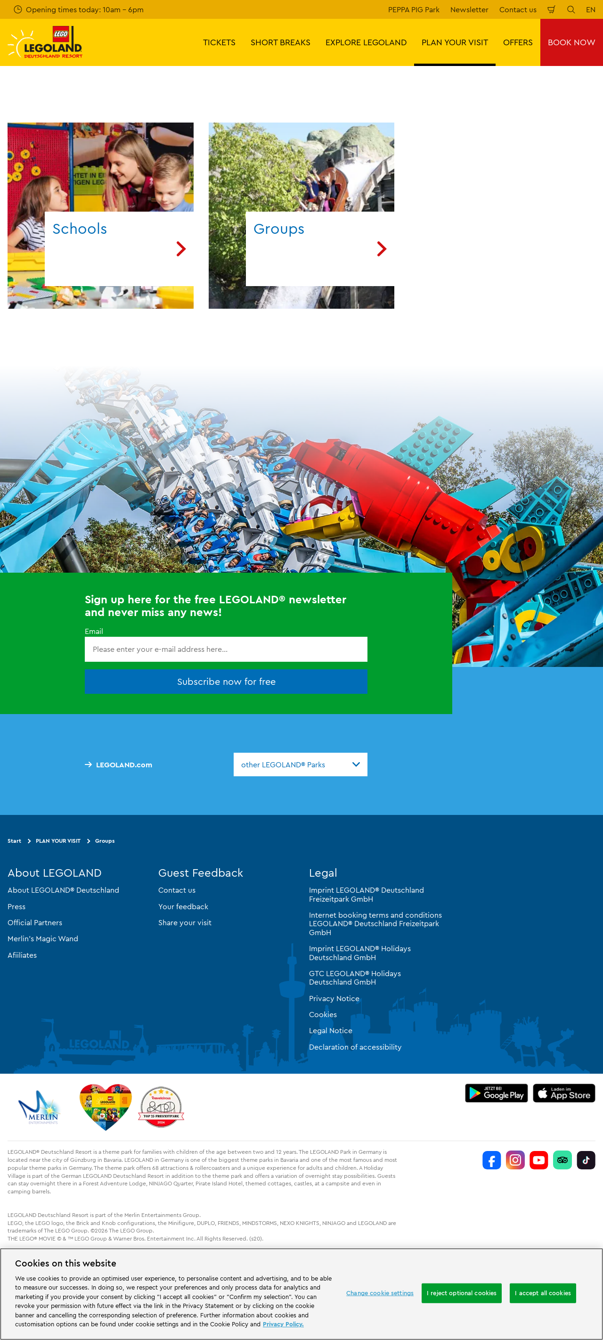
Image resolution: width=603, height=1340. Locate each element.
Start (14, 840)
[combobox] (300, 764)
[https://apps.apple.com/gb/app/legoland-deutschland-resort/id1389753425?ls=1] (564, 1093)
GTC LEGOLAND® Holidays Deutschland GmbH (355, 978)
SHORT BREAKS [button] (280, 42)
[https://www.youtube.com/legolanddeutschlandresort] (539, 1160)
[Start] (106, 1107)
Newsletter (469, 9)
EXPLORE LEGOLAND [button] (366, 42)
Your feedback (183, 906)
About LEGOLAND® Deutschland (63, 890)
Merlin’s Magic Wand (43, 938)
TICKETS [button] (219, 42)
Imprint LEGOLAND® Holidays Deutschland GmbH (360, 953)
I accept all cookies (543, 1293)
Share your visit (185, 922)
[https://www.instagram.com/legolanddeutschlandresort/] (515, 1160)
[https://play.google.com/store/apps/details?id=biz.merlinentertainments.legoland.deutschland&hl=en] (496, 1093)
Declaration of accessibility (355, 1047)
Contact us (518, 9)
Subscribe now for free (226, 681)
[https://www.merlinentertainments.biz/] (41, 1107)
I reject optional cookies (462, 1293)
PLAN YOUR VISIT (58, 840)
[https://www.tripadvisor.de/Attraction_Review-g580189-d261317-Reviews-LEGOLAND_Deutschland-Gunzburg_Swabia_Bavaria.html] (562, 1160)
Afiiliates (22, 954)
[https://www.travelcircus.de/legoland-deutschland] (161, 1107)
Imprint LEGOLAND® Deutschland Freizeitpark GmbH (366, 894)
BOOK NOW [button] (571, 42)
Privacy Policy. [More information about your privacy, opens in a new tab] (283, 1324)
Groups (104, 840)
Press (16, 906)
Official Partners (35, 922)
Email (94, 631)
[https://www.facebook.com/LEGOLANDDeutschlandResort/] (491, 1160)
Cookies (323, 1014)
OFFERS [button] (518, 42)
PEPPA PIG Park (414, 9)
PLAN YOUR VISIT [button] (455, 42)
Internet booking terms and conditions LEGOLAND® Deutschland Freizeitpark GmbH (375, 923)
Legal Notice (330, 1030)
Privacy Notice (334, 998)
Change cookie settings (380, 1293)
